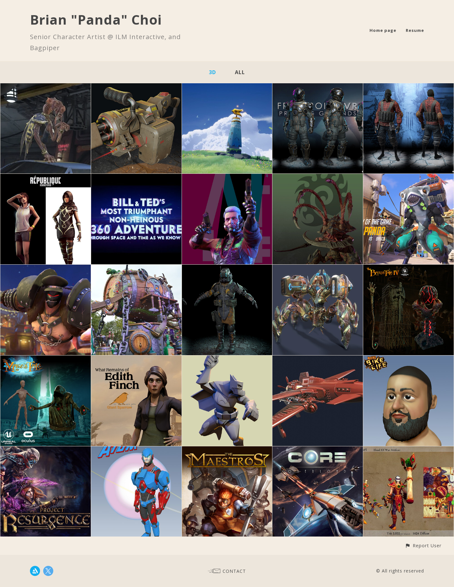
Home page (383, 30)
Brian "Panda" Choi (96, 19)
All (240, 72)
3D (212, 72)
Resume (415, 30)
